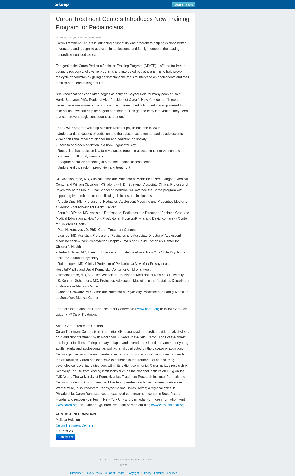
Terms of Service (114, 473)
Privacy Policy (93, 473)
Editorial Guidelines (165, 473)
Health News (95, 37)
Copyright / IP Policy (139, 473)
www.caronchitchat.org (168, 405)
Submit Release (184, 4)
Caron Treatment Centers (74, 425)
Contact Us (65, 437)
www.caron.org (148, 309)
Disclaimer (76, 473)
